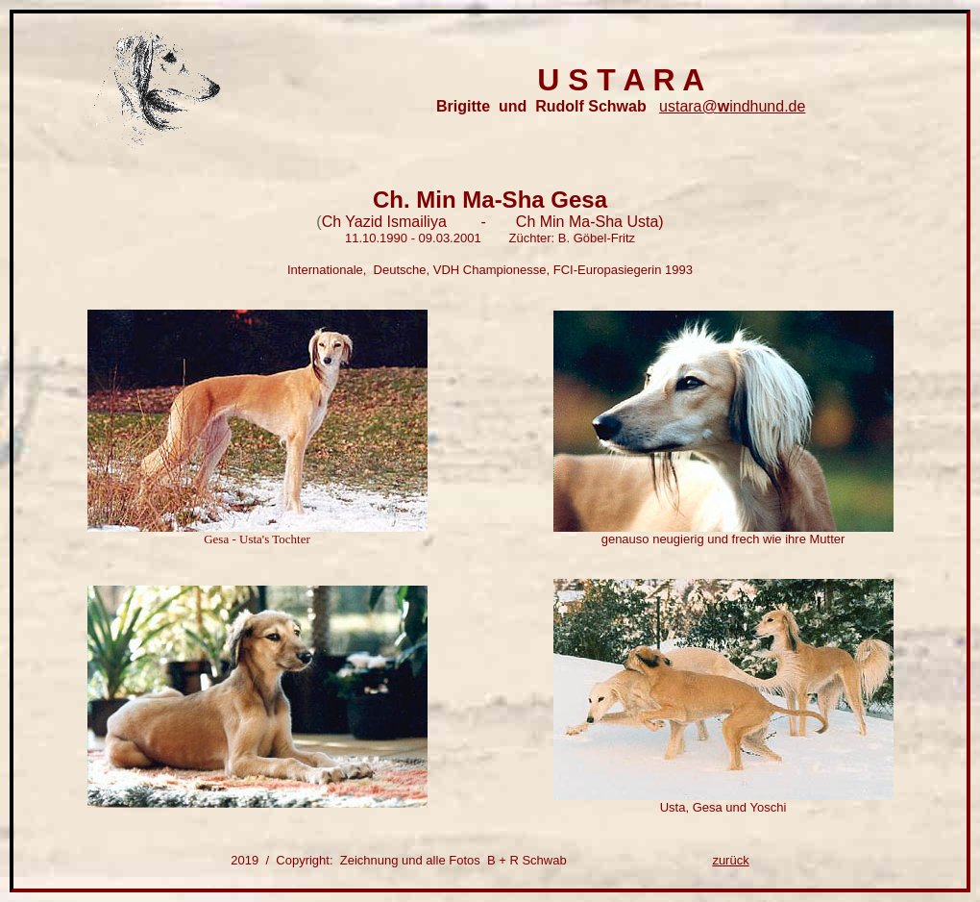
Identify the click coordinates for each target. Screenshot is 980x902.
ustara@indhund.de (732, 106)
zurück (730, 860)
